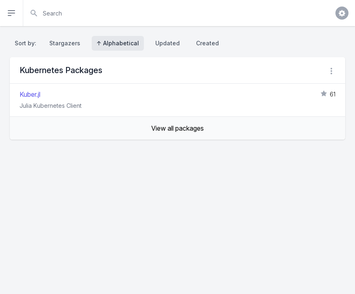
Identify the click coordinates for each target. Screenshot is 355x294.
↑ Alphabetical (118, 43)
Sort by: (27, 43)
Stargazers (64, 43)
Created (207, 43)
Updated (167, 43)
